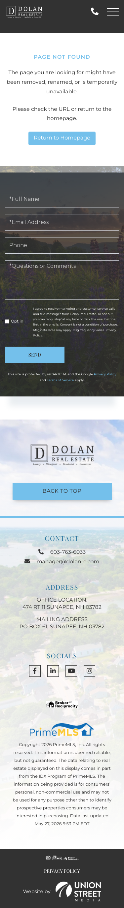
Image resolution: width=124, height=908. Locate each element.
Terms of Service (60, 380)
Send (34, 355)
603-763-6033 (95, 12)
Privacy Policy (105, 374)
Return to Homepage (62, 138)
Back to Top (62, 491)
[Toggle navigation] (113, 12)
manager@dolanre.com (61, 562)
